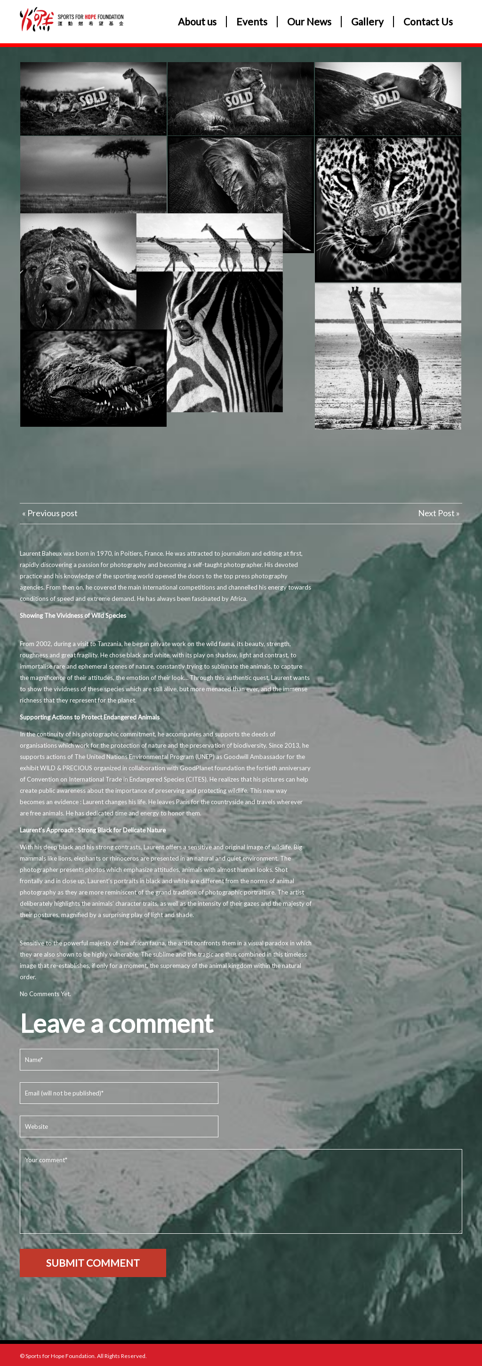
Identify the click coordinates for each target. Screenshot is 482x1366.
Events (251, 21)
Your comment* (241, 1191)
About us (197, 21)
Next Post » (439, 513)
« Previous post (50, 513)
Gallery (367, 21)
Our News (309, 21)
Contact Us (428, 21)
